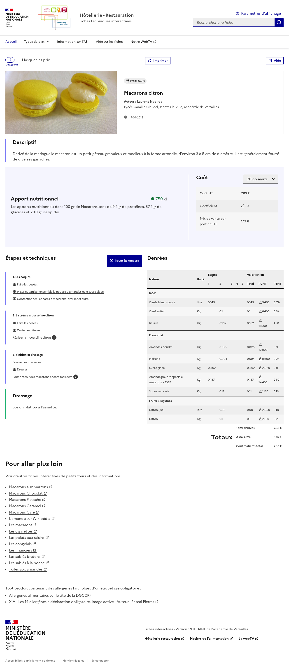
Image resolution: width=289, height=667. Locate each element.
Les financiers (20, 550)
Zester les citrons (28, 330)
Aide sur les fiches (109, 41)
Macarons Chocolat (26, 493)
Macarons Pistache (25, 499)
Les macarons (20, 525)
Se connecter (100, 661)
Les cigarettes (21, 531)
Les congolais (20, 544)
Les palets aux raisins (26, 537)
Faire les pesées (27, 284)
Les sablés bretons (24, 556)
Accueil (11, 41)
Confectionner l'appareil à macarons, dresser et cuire (52, 299)
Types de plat (34, 41)
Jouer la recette (124, 261)
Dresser (21, 369)
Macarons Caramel (25, 506)
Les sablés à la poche (27, 563)
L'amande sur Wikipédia (29, 518)
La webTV (246, 638)
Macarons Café (22, 512)
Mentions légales (73, 661)
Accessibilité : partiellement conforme (30, 661)
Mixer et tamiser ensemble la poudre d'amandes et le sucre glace (60, 292)
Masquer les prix (36, 60)
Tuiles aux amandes (25, 569)
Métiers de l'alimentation (209, 638)
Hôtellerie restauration (162, 638)
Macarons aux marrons (28, 487)
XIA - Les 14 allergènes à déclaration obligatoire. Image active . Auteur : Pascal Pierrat (81, 601)
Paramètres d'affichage (261, 13)
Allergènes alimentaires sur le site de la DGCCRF (50, 595)
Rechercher (279, 22)
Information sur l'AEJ (73, 41)
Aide (274, 61)
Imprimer (158, 61)
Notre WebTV (141, 41)
